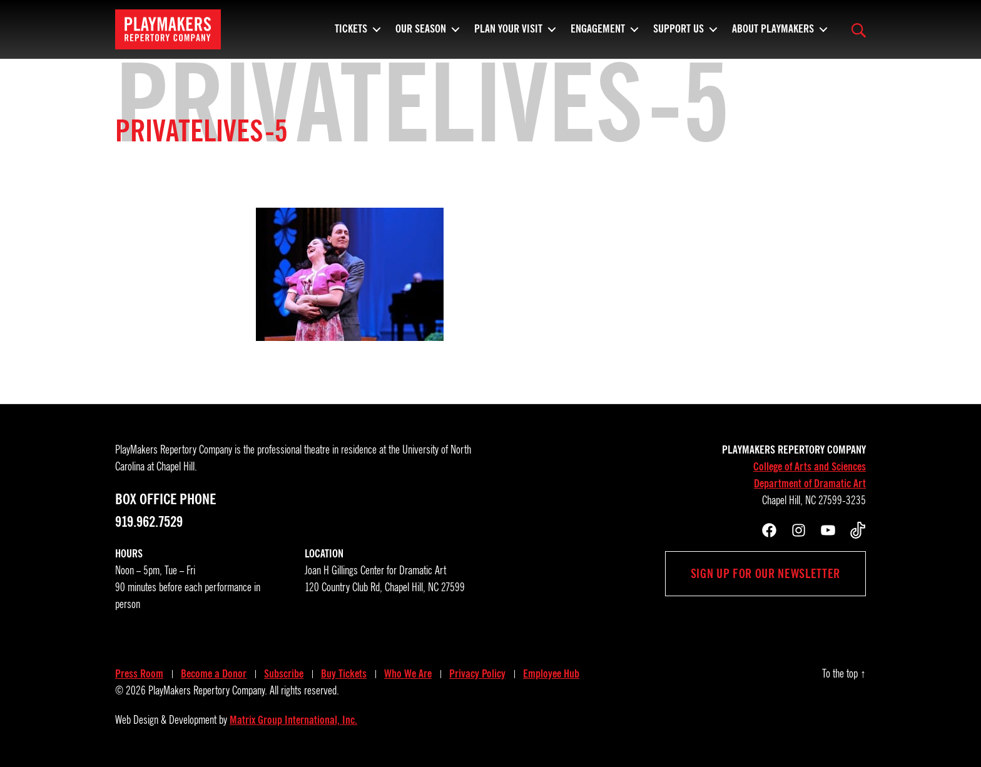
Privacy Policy (477, 673)
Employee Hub (551, 673)
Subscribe (283, 673)
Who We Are (408, 673)
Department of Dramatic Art (810, 483)
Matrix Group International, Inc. (293, 720)
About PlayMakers (773, 34)
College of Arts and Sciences (809, 466)
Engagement (598, 34)
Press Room (139, 673)
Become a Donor (214, 673)
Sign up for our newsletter (765, 574)
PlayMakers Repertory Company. (207, 691)
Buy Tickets (344, 673)
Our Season (420, 34)
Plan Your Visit (508, 34)
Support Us (678, 34)
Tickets (351, 34)
